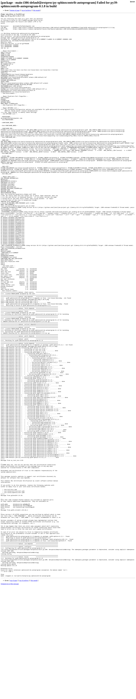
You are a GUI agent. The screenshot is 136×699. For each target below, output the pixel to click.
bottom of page (15, 10)
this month (36, 10)
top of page (13, 692)
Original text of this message (10, 695)
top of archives (26, 10)
